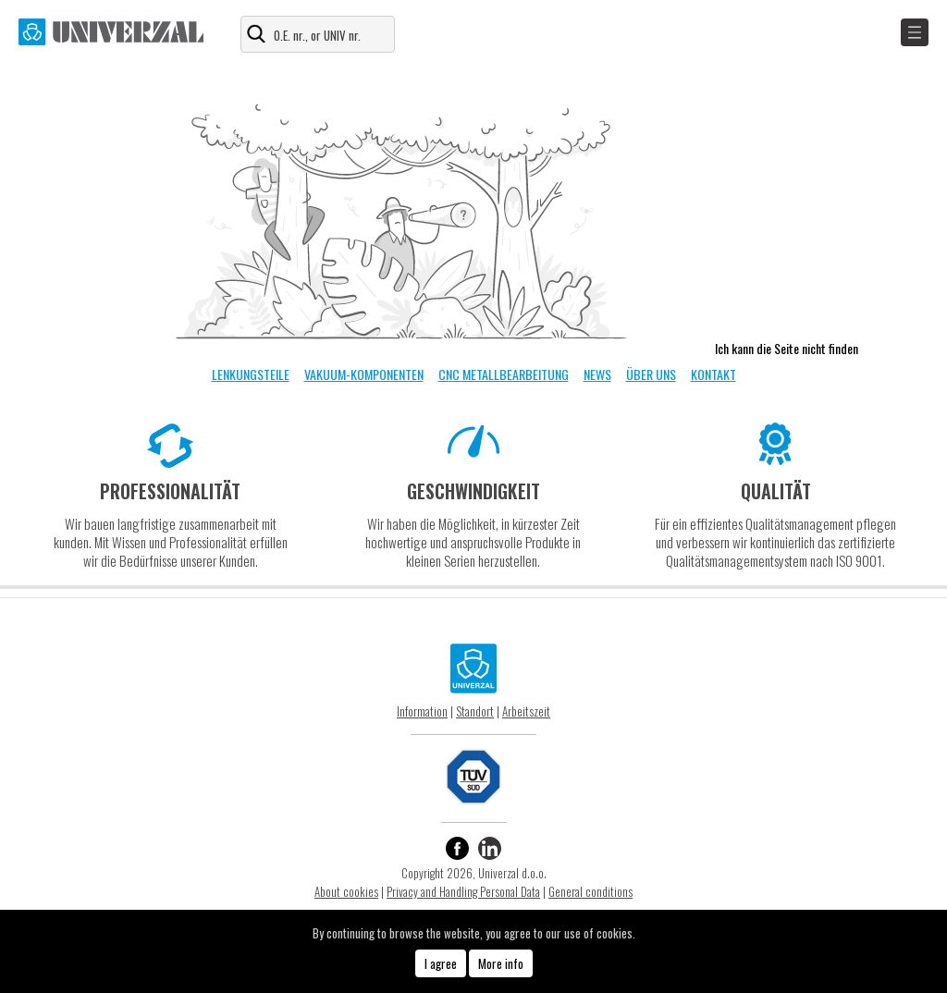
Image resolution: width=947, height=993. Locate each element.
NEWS (597, 374)
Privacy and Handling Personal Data (463, 891)
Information (422, 711)
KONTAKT (713, 374)
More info (500, 963)
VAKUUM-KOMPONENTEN (364, 374)
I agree (440, 963)
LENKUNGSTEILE (250, 374)
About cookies (346, 891)
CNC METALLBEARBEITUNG (503, 374)
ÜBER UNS (651, 374)
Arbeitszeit (526, 711)
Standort (475, 711)
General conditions (590, 891)
